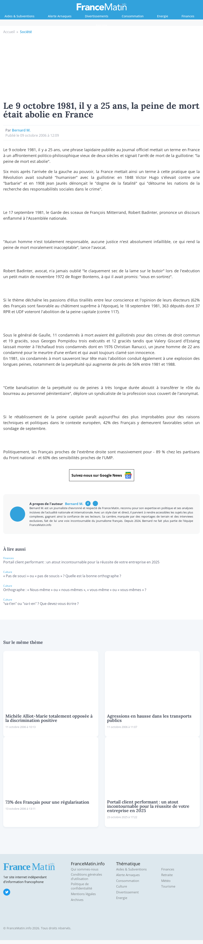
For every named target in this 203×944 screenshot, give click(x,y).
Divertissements (96, 16)
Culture (121, 886)
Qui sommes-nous (84, 869)
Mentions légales (83, 894)
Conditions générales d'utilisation (86, 876)
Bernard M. (21, 130)
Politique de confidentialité (81, 886)
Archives (77, 900)
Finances (188, 16)
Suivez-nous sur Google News (101, 475)
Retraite (101, 25)
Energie (162, 16)
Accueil (9, 31)
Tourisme (168, 886)
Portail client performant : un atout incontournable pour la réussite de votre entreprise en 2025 (81, 562)
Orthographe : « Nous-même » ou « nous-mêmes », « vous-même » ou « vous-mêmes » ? (74, 589)
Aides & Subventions (19, 16)
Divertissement (127, 892)
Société (26, 31)
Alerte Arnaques (59, 16)
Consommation (133, 16)
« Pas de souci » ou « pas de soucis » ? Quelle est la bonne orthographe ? (62, 576)
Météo (166, 881)
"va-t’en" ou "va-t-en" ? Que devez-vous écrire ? (41, 603)
